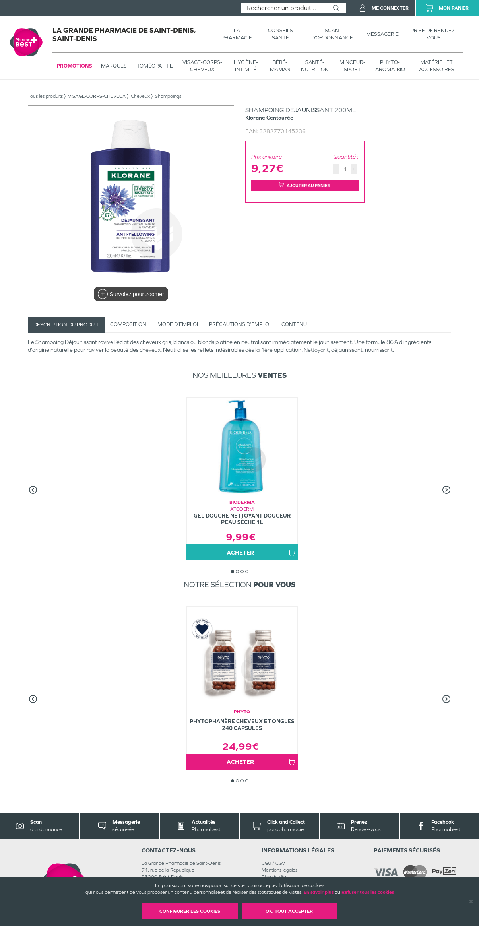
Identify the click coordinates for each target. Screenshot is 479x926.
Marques (114, 66)
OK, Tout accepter (289, 911)
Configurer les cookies (189, 911)
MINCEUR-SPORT (352, 65)
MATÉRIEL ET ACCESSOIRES (436, 65)
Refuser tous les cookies (367, 892)
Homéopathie (154, 66)
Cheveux (140, 96)
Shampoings (168, 96)
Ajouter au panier (304, 185)
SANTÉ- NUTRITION (315, 65)
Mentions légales (279, 870)
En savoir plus (319, 892)
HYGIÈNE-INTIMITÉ (246, 65)
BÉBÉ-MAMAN (280, 65)
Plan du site (274, 876)
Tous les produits (45, 96)
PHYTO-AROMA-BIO (390, 65)
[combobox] (284, 8)
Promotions (74, 66)
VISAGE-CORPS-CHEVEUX (202, 65)
